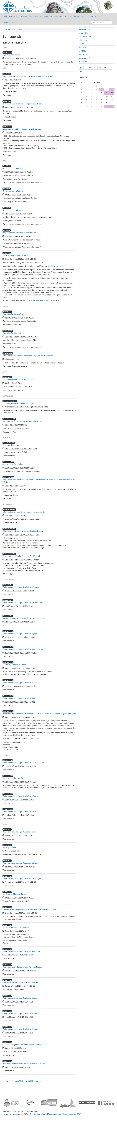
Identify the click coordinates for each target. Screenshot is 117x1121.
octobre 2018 (84, 33)
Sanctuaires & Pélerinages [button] (55, 16)
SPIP (79, 1114)
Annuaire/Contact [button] (10, 22)
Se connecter (18, 1114)
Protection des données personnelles (62, 1114)
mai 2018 (82, 47)
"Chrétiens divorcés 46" (56, 266)
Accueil (7, 30)
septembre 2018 (85, 37)
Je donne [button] (91, 16)
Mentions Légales (40, 1114)
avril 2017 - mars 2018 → (35, 1081)
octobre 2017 (84, 62)
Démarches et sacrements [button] (31, 16)
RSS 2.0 (28, 1114)
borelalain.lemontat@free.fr (37, 301)
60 (95, 68)
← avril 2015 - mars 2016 (13, 1081)
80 (105, 68)
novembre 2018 (84, 29)
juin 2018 (82, 44)
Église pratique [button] (11, 16)
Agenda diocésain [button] (76, 16)
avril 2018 (82, 51)
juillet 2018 (83, 40)
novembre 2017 (84, 58)
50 (90, 68)
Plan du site (7, 1114)
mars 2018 (83, 54)
